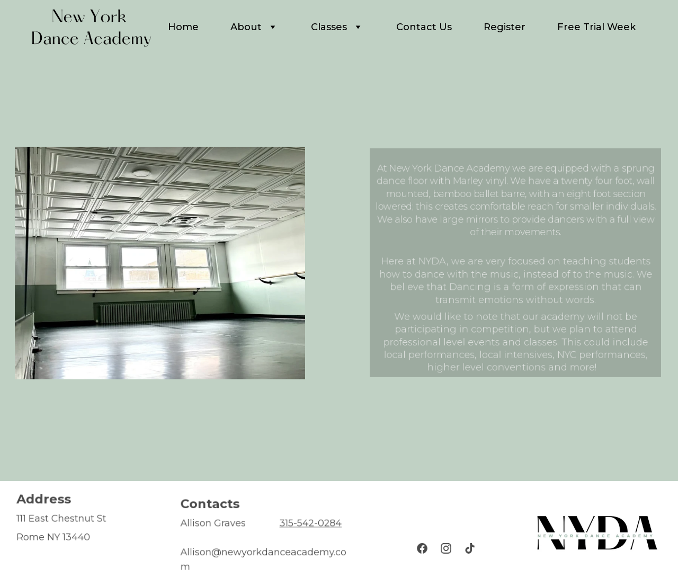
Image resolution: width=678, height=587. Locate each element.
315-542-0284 (309, 523)
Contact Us (424, 27)
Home (183, 27)
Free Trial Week (596, 27)
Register (504, 27)
